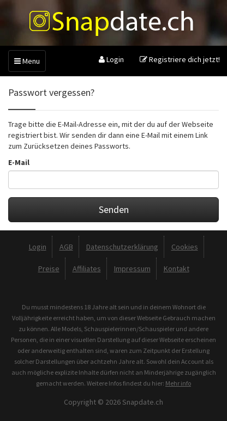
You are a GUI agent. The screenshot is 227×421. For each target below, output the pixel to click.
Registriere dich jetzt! (180, 59)
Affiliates (87, 268)
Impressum (132, 268)
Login (111, 59)
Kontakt (176, 268)
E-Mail (18, 162)
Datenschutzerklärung (122, 247)
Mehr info (178, 383)
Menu (27, 61)
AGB (66, 247)
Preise (48, 268)
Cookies (184, 247)
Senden (114, 209)
